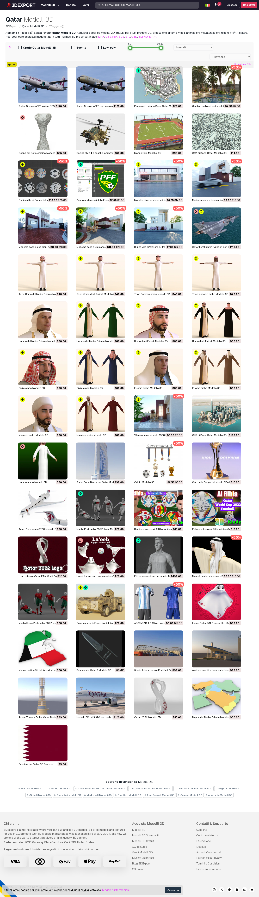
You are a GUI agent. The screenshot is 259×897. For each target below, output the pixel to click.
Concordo (173, 890)
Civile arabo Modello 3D (32, 388)
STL (127, 37)
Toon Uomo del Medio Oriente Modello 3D (42, 294)
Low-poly (107, 48)
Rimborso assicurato (208, 869)
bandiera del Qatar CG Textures (36, 764)
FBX (115, 37)
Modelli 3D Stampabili (145, 835)
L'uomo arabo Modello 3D (148, 388)
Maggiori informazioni (116, 890)
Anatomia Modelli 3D (218, 795)
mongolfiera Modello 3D (147, 153)
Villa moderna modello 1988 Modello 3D (156, 435)
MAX (101, 37)
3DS (121, 37)
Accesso (232, 5)
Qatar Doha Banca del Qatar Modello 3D (99, 482)
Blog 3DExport (141, 863)
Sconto (78, 48)
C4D (134, 37)
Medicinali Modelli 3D (98, 795)
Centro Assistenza (207, 835)
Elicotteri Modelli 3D (128, 795)
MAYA (153, 37)
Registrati (249, 5)
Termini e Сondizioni (208, 863)
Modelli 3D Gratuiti (143, 841)
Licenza (201, 847)
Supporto (201, 830)
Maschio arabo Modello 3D (33, 435)
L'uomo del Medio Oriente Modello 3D (39, 341)
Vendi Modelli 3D (142, 852)
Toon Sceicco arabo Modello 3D (152, 294)
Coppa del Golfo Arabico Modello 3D (39, 153)
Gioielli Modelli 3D (39, 795)
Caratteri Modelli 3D (59, 788)
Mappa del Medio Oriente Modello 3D (212, 717)
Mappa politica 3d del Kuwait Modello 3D (41, 670)
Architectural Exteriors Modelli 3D (151, 788)
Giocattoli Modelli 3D (67, 795)
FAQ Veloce (203, 841)
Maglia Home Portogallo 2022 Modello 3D (42, 623)
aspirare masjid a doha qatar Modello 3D (214, 670)
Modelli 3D (138, 830)
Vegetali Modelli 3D (228, 788)
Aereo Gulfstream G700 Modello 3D (38, 529)
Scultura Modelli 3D (30, 788)
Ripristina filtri (243, 64)
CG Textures (139, 847)
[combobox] (193, 47)
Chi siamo (12, 823)
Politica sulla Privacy (209, 858)
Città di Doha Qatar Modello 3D (209, 153)
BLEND (143, 37)
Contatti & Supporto (212, 823)
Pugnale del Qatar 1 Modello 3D (94, 670)
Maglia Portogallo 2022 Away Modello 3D (100, 529)
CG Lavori (138, 869)
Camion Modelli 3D (190, 795)
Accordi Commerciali (208, 852)
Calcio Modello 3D (144, 482)
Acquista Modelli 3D (148, 823)
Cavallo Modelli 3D (114, 788)
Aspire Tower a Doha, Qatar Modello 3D (41, 717)
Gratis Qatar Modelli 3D (37, 48)
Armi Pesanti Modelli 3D (159, 795)
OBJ (108, 37)
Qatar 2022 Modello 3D (147, 717)
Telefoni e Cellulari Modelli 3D (193, 788)
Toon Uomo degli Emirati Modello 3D (96, 294)
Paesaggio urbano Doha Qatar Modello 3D (158, 106)
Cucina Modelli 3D (87, 788)
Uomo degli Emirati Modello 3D (151, 341)
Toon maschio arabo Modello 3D (210, 294)
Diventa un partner (143, 858)
